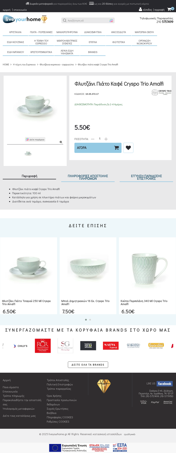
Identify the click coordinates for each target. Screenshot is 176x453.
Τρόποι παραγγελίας (59, 388)
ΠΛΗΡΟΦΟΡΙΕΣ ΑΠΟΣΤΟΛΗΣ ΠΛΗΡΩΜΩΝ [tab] (88, 177)
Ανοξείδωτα (118, 32)
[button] (65, 20)
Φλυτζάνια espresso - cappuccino (57, 64)
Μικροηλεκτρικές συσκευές (67, 42)
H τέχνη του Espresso (41, 42)
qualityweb (129, 434)
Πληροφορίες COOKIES (60, 417)
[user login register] (151, 9)
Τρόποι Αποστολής (58, 380)
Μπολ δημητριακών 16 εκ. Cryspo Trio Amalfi (85, 302)
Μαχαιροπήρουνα (67, 32)
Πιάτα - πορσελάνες (41, 32)
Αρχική (7, 380)
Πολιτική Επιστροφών (60, 384)
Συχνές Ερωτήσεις (57, 408)
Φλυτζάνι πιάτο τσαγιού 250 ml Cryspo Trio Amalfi (26, 302)
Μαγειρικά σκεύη (144, 32)
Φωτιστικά (118, 42)
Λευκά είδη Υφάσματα (67, 52)
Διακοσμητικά (93, 32)
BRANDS (92, 52)
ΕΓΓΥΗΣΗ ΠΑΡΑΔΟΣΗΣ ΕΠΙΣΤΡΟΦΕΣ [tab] (146, 177)
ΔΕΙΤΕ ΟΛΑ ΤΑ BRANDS (88, 364)
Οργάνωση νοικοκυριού (144, 42)
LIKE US (160, 383)
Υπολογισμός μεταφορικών (19, 408)
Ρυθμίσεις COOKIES (58, 421)
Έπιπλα (93, 42)
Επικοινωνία (10, 391)
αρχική (6, 9)
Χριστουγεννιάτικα (41, 52)
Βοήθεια (51, 413)
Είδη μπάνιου (15, 52)
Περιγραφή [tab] (29, 176)
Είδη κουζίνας (15, 42)
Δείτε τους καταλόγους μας (19, 415)
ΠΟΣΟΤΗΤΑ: (81, 138)
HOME (6, 64)
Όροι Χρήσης (54, 395)
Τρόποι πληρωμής (13, 395)
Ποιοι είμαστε (11, 387)
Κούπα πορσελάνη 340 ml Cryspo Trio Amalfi (144, 302)
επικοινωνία (20, 9)
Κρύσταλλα (15, 32)
